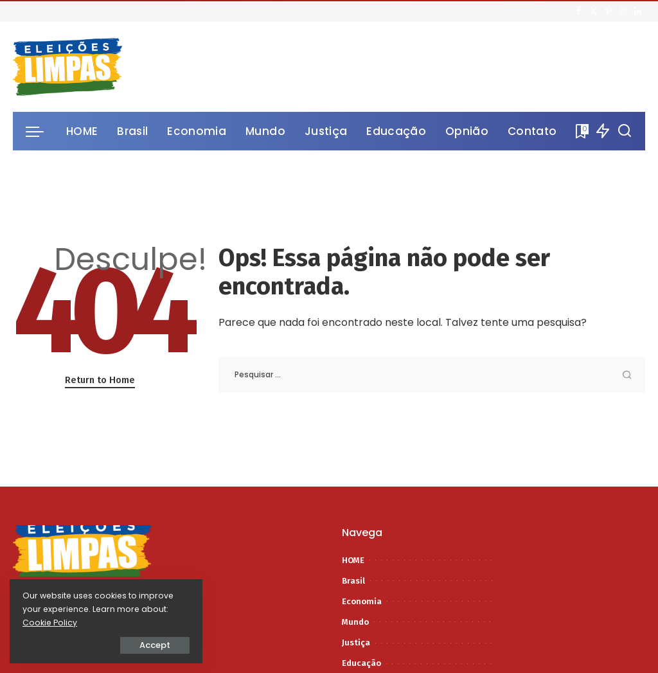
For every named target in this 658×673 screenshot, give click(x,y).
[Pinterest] (608, 11)
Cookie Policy (49, 622)
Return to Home (100, 380)
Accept (154, 645)
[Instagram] (623, 11)
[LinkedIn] (637, 11)
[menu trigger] (41, 131)
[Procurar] (624, 131)
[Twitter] (593, 11)
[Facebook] (578, 11)
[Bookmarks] (581, 131)
